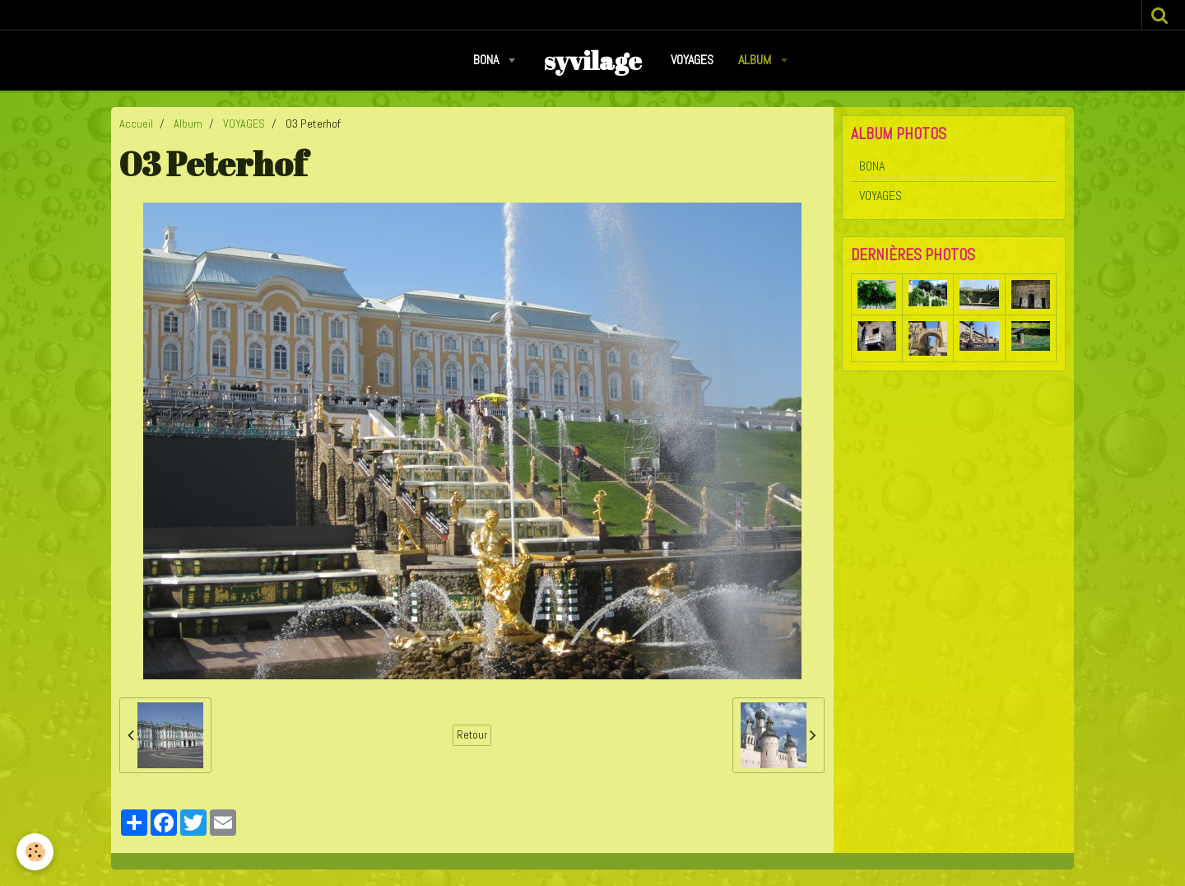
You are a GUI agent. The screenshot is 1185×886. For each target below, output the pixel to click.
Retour (472, 735)
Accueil (136, 123)
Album (756, 59)
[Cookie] (34, 851)
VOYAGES (692, 59)
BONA (487, 59)
